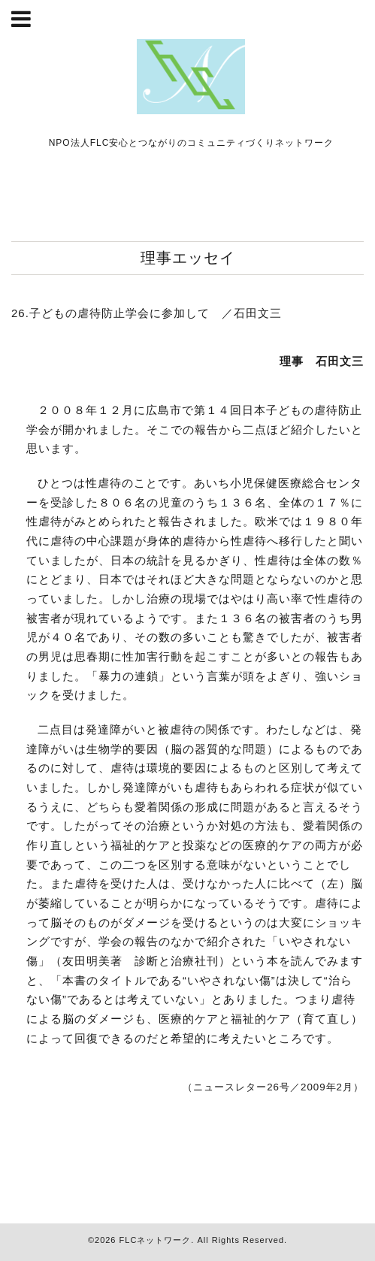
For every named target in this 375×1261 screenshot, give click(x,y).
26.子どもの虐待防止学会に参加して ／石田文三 (146, 313)
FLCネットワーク (155, 1239)
